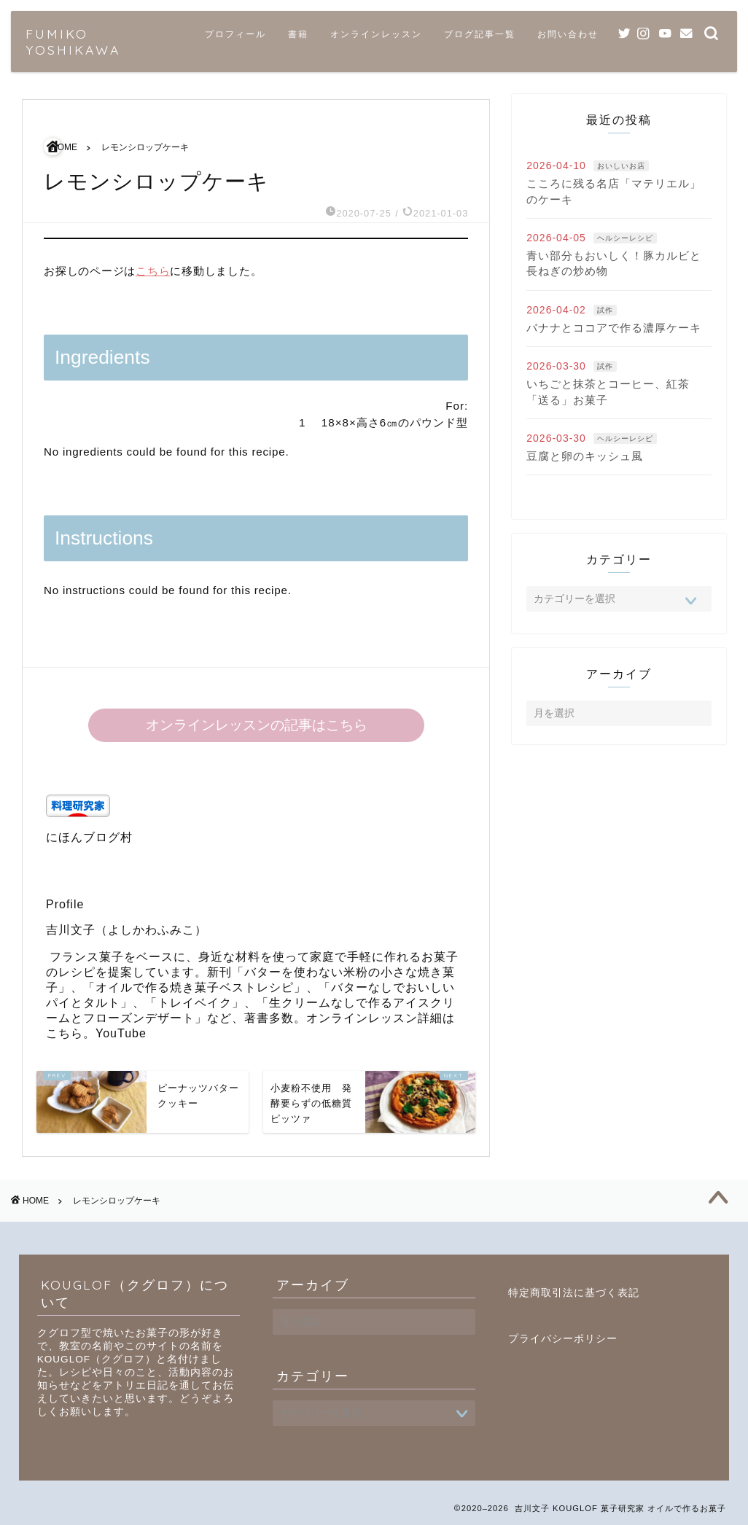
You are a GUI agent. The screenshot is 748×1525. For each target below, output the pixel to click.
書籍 (298, 33)
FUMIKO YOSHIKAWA (73, 42)
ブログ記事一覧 (479, 33)
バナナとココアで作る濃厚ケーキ (613, 327)
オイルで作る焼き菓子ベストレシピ (195, 987)
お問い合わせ (568, 33)
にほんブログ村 (89, 837)
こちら (153, 271)
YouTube (121, 1033)
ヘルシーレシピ (625, 238)
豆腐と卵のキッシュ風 (584, 456)
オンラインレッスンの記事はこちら (256, 725)
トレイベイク (194, 1002)
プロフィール (235, 33)
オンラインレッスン (376, 33)
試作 (605, 310)
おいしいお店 (621, 166)
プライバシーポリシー (563, 1338)
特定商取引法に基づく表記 (573, 1292)
